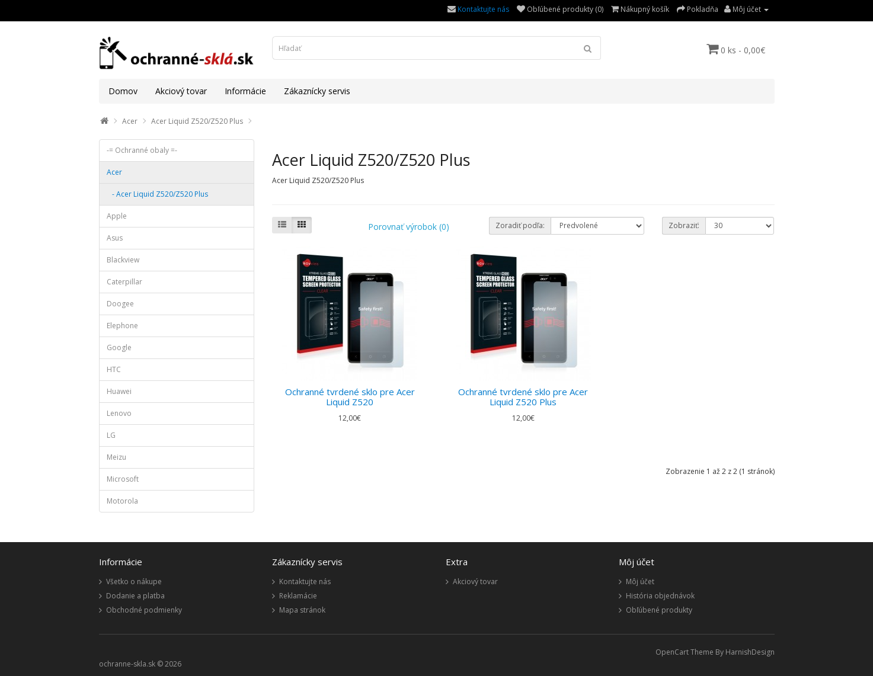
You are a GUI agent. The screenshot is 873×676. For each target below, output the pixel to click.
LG (111, 435)
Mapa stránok (302, 610)
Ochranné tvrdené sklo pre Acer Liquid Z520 (350, 397)
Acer (129, 121)
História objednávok (660, 596)
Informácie (245, 91)
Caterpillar (124, 282)
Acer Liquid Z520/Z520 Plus (197, 121)
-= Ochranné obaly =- (142, 150)
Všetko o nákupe (134, 581)
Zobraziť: (684, 225)
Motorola (122, 501)
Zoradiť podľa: (520, 225)
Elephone (122, 326)
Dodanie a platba (135, 596)
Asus (115, 238)
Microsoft (123, 479)
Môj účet (640, 581)
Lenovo (119, 413)
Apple (117, 216)
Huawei (119, 391)
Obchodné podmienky (144, 610)
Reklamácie (298, 596)
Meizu (116, 457)
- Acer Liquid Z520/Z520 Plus (157, 194)
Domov (122, 91)
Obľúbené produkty (659, 610)
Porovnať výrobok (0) (408, 226)
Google (119, 347)
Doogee (120, 304)
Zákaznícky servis (317, 91)
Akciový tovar (181, 91)
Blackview (123, 260)
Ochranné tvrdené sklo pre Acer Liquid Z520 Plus (523, 397)
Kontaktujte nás (483, 9)
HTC (114, 369)
